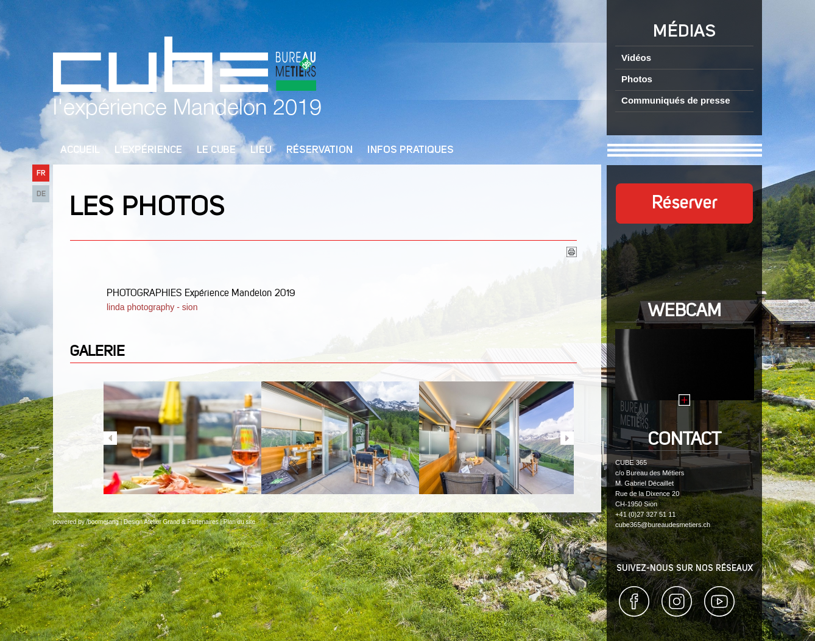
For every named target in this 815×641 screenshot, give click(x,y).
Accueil (80, 150)
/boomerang (102, 522)
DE (41, 194)
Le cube (216, 150)
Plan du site (239, 522)
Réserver (685, 203)
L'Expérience (148, 150)
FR (41, 173)
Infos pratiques (410, 150)
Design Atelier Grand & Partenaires (171, 522)
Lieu (261, 150)
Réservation (319, 150)
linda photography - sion (153, 307)
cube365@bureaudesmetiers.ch (662, 524)
